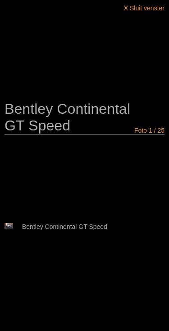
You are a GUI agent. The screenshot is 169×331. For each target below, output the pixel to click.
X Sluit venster (144, 8)
